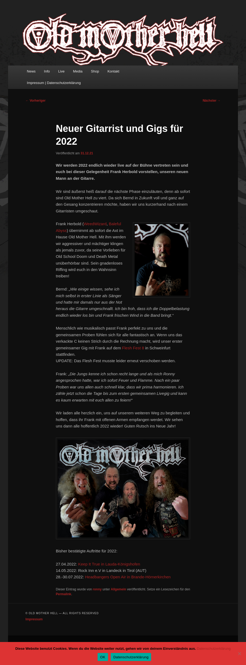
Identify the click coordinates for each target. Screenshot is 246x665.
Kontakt (113, 71)
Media (77, 71)
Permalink (63, 594)
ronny (97, 589)
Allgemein (118, 589)
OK (102, 657)
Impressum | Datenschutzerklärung (54, 83)
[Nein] (239, 653)
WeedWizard (95, 223)
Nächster (212, 100)
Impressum (34, 619)
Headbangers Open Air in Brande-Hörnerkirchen (128, 577)
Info (47, 71)
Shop (95, 71)
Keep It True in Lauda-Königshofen (109, 564)
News (31, 71)
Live (61, 71)
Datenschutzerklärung (213, 649)
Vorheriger (35, 100)
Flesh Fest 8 (133, 348)
